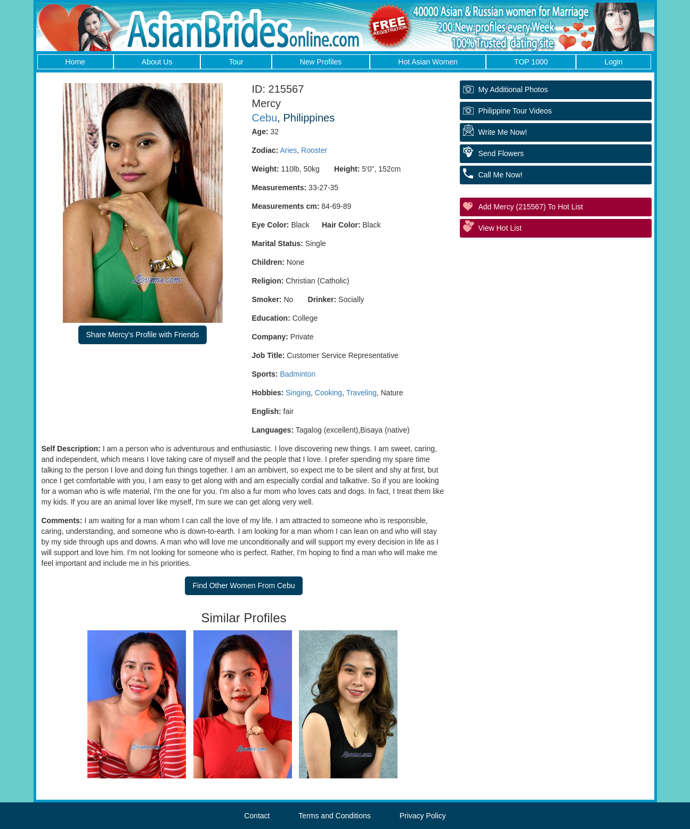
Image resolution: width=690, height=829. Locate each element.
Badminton (297, 374)
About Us (157, 62)
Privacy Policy (423, 815)
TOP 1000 (531, 62)
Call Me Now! (500, 174)
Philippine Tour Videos (515, 111)
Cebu (265, 118)
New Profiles (321, 62)
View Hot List (500, 228)
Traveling (361, 392)
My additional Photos (513, 89)
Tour (236, 62)
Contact (257, 815)
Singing (298, 392)
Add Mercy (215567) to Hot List (530, 206)
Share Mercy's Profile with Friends (142, 334)
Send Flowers (501, 153)
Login (613, 62)
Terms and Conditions (334, 815)
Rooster (314, 150)
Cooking (328, 392)
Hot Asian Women (428, 62)
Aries (288, 150)
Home (75, 62)
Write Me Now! (502, 132)
